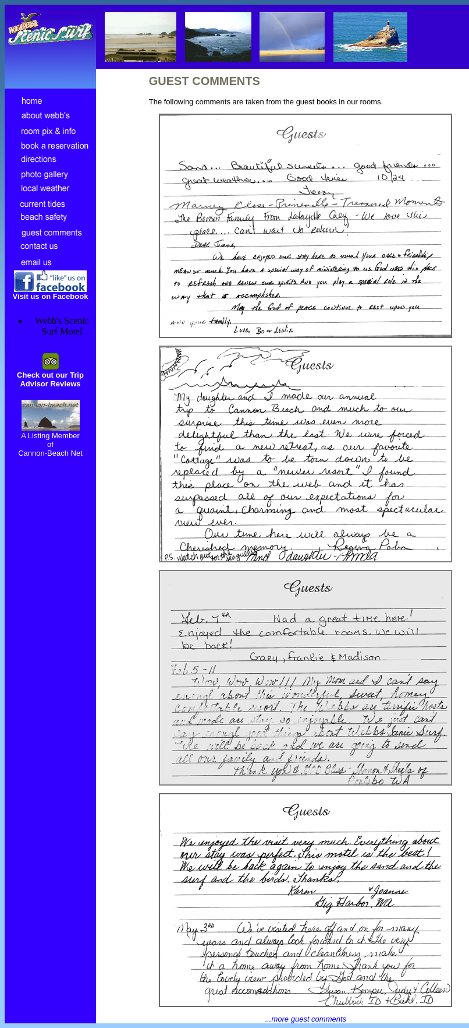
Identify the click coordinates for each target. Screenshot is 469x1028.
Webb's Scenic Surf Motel (62, 326)
